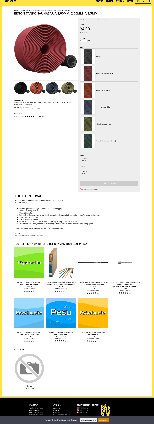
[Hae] (143, 4)
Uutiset (130, 1)
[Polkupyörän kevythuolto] (29, 321)
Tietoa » (74, 420)
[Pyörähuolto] (93, 321)
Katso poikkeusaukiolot (61, 415)
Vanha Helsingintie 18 (37, 408)
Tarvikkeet (24, 10)
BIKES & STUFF (10, 1)
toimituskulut (96, 29)
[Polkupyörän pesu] (61, 321)
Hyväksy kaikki (103, 420)
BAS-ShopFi (82, 412)
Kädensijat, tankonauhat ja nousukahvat (41, 10)
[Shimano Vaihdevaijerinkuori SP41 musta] (93, 271)
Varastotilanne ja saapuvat (22, 107)
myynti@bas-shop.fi (36, 415)
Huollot (109, 1)
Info (137, 1)
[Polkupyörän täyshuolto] (29, 271)
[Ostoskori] (144, 1)
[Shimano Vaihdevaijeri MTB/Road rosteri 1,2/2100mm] (125, 271)
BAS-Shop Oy (82, 408)
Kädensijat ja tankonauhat (62, 10)
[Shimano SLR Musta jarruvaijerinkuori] (61, 271)
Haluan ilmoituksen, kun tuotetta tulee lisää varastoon (30, 109)
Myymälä (120, 1)
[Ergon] (29, 372)
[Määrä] (84, 41)
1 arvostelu (39, 117)
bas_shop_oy (82, 410)
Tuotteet (99, 1)
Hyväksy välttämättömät (88, 420)
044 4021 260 (38, 412)
